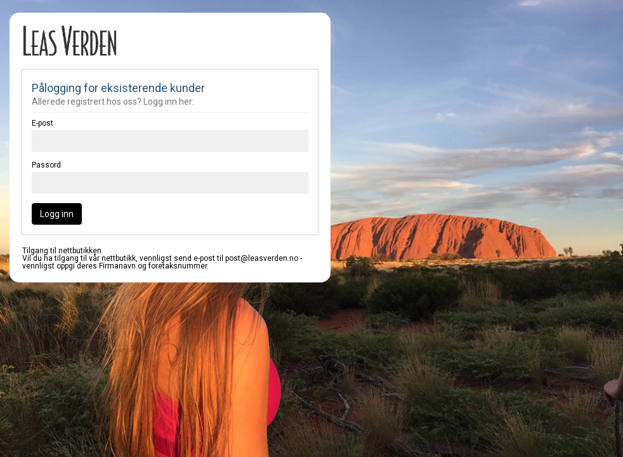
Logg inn (57, 214)
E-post (42, 123)
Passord (46, 165)
